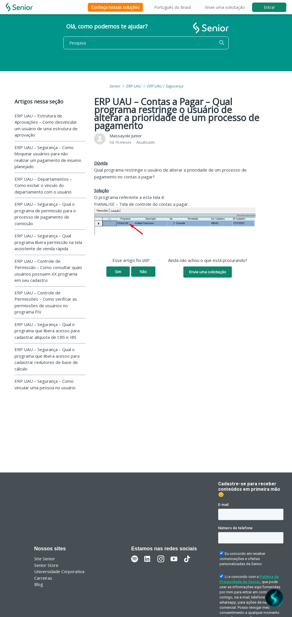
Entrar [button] (269, 7)
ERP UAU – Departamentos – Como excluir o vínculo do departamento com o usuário (43, 185)
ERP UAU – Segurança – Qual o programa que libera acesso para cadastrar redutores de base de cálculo (47, 359)
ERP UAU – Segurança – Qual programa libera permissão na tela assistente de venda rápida (48, 242)
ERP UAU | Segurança (165, 86)
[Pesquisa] (146, 42)
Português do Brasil (172, 7)
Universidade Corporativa (59, 571)
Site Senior (44, 558)
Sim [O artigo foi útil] (118, 271)
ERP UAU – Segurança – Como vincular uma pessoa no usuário (45, 384)
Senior (114, 86)
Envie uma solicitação (225, 7)
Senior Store (46, 565)
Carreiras (43, 578)
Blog (38, 584)
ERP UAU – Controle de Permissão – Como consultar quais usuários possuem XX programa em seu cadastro (48, 270)
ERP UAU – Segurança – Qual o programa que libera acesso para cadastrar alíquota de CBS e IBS (47, 330)
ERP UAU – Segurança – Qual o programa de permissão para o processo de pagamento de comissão (45, 213)
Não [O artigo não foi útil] (143, 271)
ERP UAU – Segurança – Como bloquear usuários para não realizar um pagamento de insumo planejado (48, 157)
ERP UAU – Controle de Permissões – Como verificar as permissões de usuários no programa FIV (46, 302)
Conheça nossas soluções (115, 7)
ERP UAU (133, 86)
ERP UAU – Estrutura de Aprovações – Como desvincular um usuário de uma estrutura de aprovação (46, 125)
